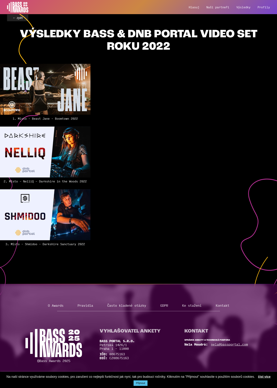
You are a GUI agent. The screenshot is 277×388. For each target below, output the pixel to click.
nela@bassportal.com (229, 344)
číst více (264, 376)
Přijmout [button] (140, 383)
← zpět (18, 18)
